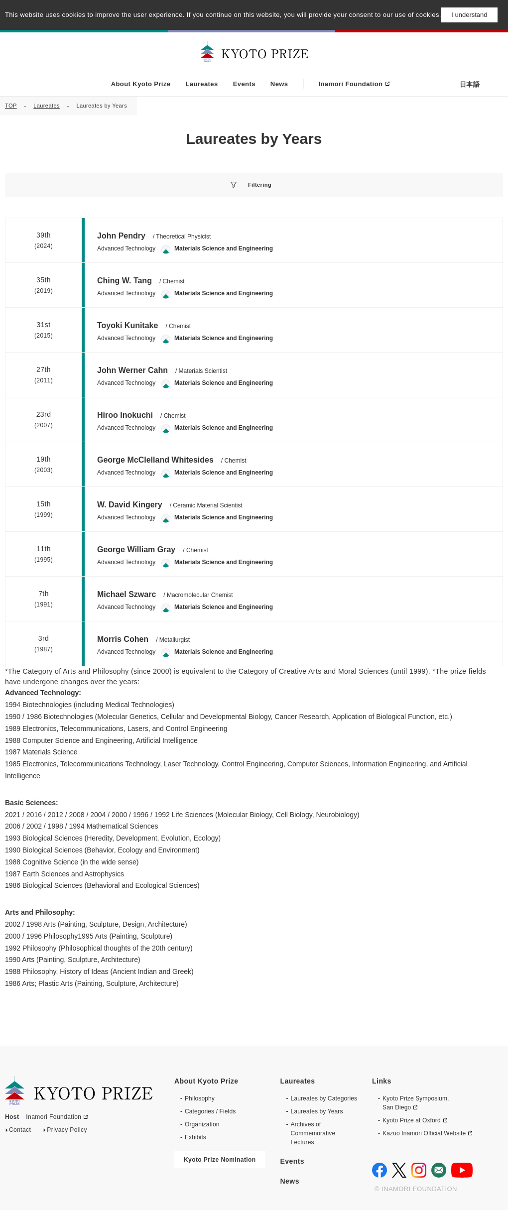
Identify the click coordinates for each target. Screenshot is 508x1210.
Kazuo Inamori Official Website (424, 1123)
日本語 (470, 84)
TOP (11, 106)
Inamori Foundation (350, 84)
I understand (469, 14)
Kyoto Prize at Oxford (411, 1110)
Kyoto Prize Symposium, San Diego (415, 1093)
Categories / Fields (210, 1101)
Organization (202, 1114)
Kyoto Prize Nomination (220, 1149)
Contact (20, 1122)
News (279, 84)
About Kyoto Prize (141, 84)
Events (244, 84)
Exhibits (195, 1127)
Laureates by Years (317, 1101)
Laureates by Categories (324, 1088)
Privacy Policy (67, 1122)
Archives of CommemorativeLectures (313, 1123)
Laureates (201, 84)
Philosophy (200, 1088)
